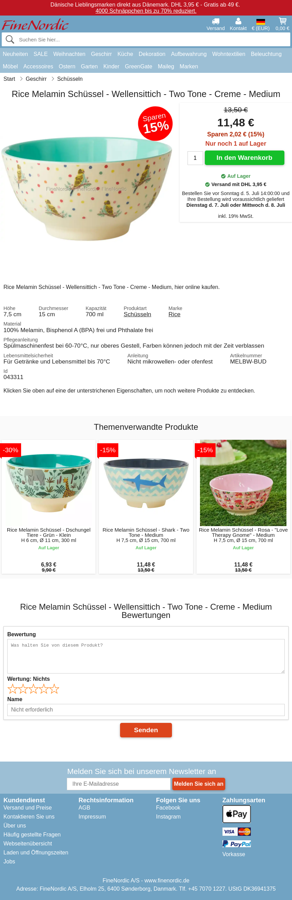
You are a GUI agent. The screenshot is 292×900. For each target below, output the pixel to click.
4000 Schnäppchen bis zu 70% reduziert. (146, 11)
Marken (189, 66)
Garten (89, 66)
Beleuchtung (266, 54)
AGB (84, 808)
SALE (41, 54)
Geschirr (101, 54)
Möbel (10, 66)
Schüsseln (137, 314)
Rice (174, 314)
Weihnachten (69, 54)
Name (14, 699)
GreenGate (138, 66)
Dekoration (152, 54)
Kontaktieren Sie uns (29, 817)
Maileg (166, 66)
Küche (125, 54)
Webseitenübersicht (27, 843)
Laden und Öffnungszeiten (35, 852)
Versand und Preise (27, 808)
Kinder (111, 66)
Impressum (92, 817)
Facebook (168, 808)
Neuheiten (15, 54)
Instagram (168, 817)
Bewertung (21, 634)
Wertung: (28, 679)
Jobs (9, 861)
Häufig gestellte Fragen (32, 835)
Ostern (67, 66)
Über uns (14, 826)
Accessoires (38, 66)
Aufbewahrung (189, 54)
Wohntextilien (228, 54)
